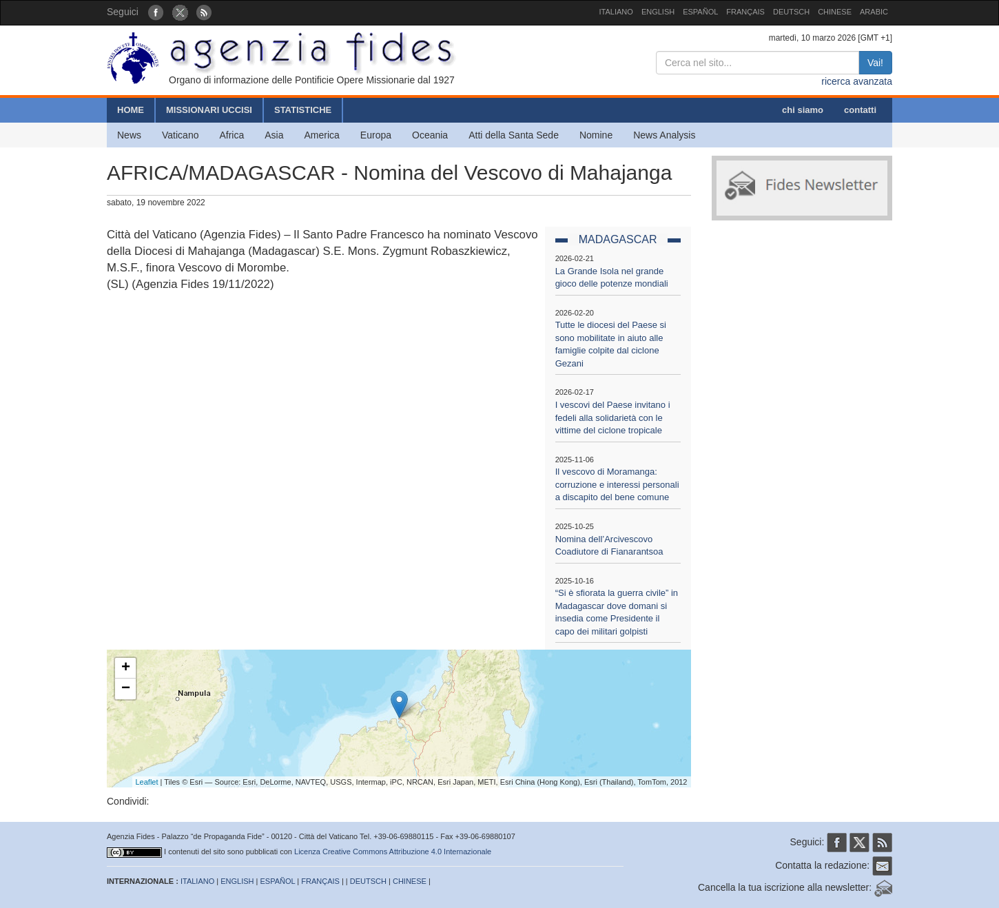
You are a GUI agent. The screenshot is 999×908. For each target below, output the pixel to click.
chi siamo (802, 110)
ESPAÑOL (700, 12)
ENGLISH (657, 12)
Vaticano (180, 135)
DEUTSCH (791, 12)
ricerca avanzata (856, 81)
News (129, 135)
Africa (231, 135)
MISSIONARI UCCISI (209, 110)
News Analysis (664, 135)
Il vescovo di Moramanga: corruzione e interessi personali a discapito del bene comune (617, 484)
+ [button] (125, 668)
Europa (375, 135)
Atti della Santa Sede (513, 135)
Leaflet (147, 782)
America (322, 135)
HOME (130, 110)
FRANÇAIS (745, 12)
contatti (860, 110)
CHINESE (835, 12)
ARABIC (874, 12)
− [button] (125, 689)
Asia (274, 135)
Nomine (595, 135)
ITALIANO (616, 12)
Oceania (430, 135)
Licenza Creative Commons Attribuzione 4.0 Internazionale (392, 851)
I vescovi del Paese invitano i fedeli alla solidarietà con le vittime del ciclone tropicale (612, 417)
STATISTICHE (302, 110)
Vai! (875, 62)
